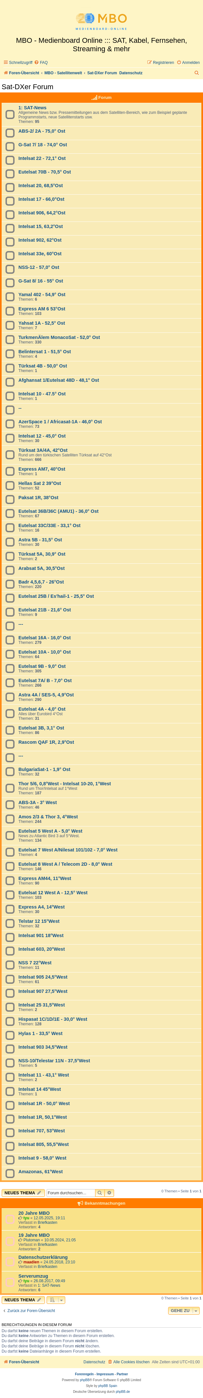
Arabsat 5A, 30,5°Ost (41, 568)
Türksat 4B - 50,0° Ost (42, 365)
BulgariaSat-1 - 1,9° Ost (44, 769)
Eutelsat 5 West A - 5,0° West (50, 831)
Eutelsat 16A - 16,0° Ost (44, 637)
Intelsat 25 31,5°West (41, 1004)
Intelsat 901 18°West (40, 935)
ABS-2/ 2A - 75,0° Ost (41, 131)
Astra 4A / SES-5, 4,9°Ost (46, 694)
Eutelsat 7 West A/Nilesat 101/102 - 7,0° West (67, 849)
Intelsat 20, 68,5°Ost (40, 185)
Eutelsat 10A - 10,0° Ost (44, 652)
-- (20, 408)
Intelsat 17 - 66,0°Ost (41, 199)
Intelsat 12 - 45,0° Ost (42, 436)
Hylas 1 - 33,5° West (40, 1033)
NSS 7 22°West (34, 962)
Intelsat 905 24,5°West (43, 977)
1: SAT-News (32, 107)
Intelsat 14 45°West (39, 1089)
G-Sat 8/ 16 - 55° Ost (40, 280)
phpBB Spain (107, 1386)
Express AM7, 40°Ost (41, 469)
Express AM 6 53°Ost (41, 308)
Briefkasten (48, 1222)
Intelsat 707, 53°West (41, 1130)
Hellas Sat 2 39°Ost (39, 483)
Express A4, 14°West (41, 907)
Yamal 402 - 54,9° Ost (41, 294)
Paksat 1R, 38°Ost (38, 497)
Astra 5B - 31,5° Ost (40, 539)
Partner (122, 1374)
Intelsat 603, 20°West (41, 949)
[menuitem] (41, 62)
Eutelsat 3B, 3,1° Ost (41, 727)
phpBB (85, 1380)
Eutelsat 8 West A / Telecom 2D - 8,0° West (65, 864)
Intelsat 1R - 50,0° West (44, 1103)
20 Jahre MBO (34, 1213)
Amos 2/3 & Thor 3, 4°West (48, 816)
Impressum (105, 1374)
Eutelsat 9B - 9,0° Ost (42, 666)
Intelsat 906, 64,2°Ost (41, 212)
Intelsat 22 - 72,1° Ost (42, 158)
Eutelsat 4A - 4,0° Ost (42, 709)
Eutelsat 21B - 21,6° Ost (44, 609)
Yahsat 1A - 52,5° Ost (41, 323)
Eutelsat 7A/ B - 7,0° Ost (45, 680)
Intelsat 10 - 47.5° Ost (42, 393)
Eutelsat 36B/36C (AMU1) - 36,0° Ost (58, 511)
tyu (26, 1218)
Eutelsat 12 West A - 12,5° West (53, 892)
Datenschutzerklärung (43, 1257)
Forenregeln (84, 1374)
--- (20, 624)
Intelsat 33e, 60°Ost (39, 253)
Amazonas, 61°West (40, 1171)
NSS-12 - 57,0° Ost (38, 267)
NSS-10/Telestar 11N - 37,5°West (54, 1060)
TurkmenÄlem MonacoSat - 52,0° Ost (59, 337)
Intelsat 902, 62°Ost (39, 240)
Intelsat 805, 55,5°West (43, 1144)
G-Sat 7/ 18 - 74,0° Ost (42, 144)
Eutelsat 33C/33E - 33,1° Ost (49, 525)
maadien (31, 1262)
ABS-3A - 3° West (37, 802)
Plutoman (31, 1240)
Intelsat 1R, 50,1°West (42, 1117)
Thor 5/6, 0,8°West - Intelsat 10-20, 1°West (64, 783)
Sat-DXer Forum (27, 87)
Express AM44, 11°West (44, 878)
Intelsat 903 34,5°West (43, 1047)
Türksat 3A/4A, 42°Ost (43, 450)
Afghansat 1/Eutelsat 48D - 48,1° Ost (58, 380)
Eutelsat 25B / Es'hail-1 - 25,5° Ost (56, 596)
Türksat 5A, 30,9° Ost (41, 554)
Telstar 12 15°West (38, 921)
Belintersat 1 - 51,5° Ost (44, 351)
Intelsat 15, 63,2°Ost (40, 226)
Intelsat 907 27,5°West (43, 991)
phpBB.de (123, 1391)
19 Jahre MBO (34, 1235)
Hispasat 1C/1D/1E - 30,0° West (52, 1019)
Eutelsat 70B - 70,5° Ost (44, 172)
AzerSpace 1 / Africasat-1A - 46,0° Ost (60, 421)
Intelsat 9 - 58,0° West (42, 1158)
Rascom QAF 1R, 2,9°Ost (46, 742)
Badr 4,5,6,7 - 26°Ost (41, 582)
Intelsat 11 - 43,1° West (43, 1075)
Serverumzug (33, 1276)
